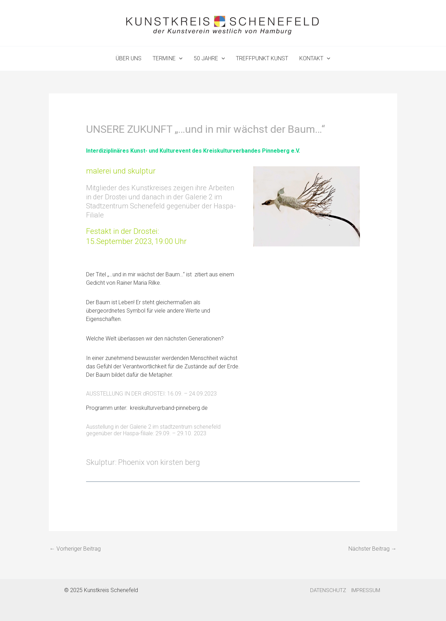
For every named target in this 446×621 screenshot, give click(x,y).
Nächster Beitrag (372, 548)
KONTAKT (314, 58)
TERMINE (168, 58)
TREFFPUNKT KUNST (262, 58)
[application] (179, 58)
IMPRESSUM (365, 590)
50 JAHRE (209, 58)
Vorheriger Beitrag (75, 548)
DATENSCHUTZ (328, 590)
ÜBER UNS (128, 58)
